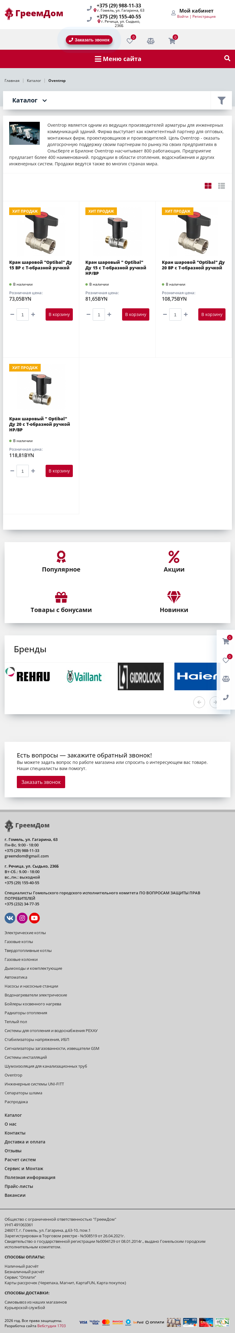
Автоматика (16, 977)
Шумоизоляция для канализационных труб (46, 1066)
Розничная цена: (26, 292)
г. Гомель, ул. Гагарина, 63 (120, 10)
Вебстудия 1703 (51, 1325)
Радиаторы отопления (26, 1012)
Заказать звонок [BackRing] (89, 39)
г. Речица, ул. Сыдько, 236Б (120, 23)
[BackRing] (226, 697)
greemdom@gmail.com (27, 856)
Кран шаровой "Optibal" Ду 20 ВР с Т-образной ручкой (193, 265)
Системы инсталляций (26, 1057)
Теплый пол (16, 1021)
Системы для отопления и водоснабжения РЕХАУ (51, 1030)
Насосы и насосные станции (31, 986)
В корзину (59, 314)
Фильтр (221, 100)
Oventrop (13, 1075)
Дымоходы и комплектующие (33, 968)
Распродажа (16, 1101)
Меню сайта (118, 59)
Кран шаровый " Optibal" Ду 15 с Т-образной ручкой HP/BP (115, 268)
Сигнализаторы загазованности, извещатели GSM (52, 1048)
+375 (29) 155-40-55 (119, 16)
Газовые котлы (19, 941)
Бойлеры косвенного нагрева (33, 1004)
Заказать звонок (41, 782)
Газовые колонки (21, 959)
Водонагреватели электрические (36, 995)
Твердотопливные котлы (28, 950)
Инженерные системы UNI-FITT (34, 1084)
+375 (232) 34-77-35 (22, 904)
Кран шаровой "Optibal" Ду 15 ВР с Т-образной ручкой (40, 265)
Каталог (25, 100)
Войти (182, 16)
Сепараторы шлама (23, 1093)
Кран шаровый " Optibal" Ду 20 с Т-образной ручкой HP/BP (39, 424)
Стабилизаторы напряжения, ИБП (37, 1039)
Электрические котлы (25, 932)
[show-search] (227, 59)
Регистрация (204, 16)
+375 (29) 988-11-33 (119, 5)
